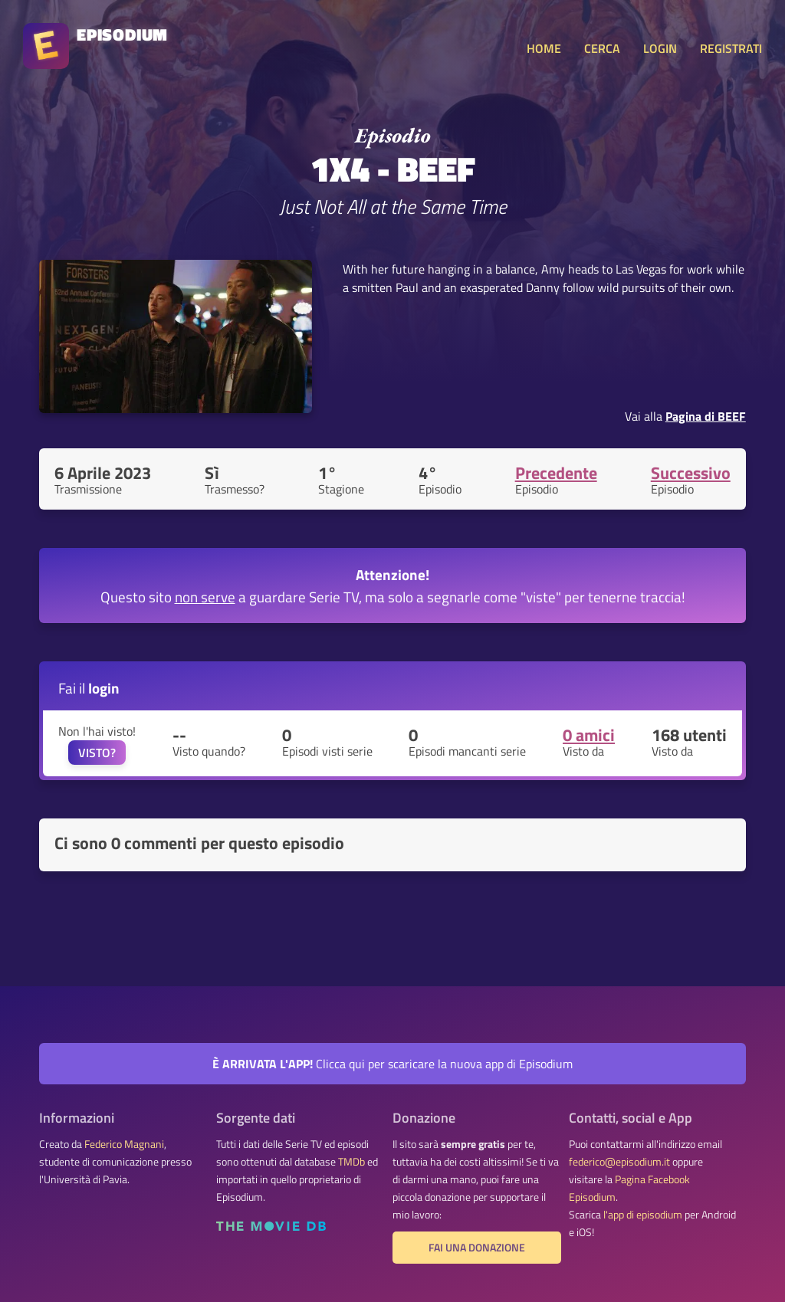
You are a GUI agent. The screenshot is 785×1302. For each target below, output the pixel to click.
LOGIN (660, 48)
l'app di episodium (642, 1214)
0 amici (589, 735)
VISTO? (97, 752)
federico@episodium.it (619, 1161)
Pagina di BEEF (705, 416)
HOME (544, 48)
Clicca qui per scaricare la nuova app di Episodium (392, 1063)
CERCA (602, 48)
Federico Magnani (124, 1144)
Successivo (691, 473)
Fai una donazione (477, 1247)
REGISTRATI (731, 48)
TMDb (351, 1161)
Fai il (89, 688)
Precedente (556, 473)
